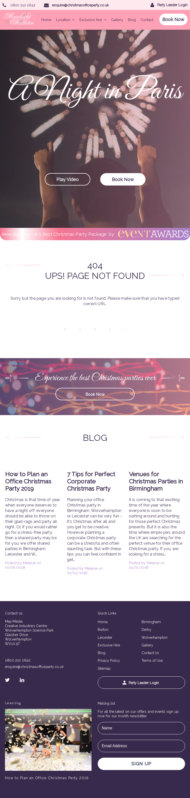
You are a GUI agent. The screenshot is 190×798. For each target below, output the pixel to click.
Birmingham (151, 622)
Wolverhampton (154, 637)
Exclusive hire (92, 20)
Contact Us (150, 653)
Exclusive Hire (109, 645)
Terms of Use (152, 661)
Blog (132, 20)
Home (46, 20)
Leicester (105, 637)
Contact (147, 20)
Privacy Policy (109, 661)
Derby (146, 630)
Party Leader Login (140, 683)
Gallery (117, 20)
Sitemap (104, 668)
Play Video (67, 179)
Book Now (173, 19)
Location (65, 20)
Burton (103, 630)
